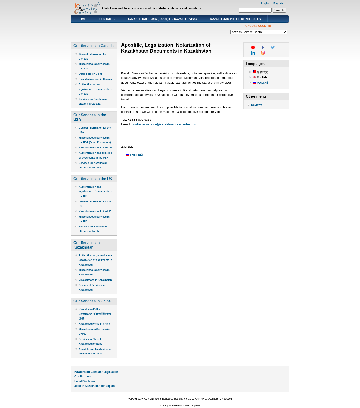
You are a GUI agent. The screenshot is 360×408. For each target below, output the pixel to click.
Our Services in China (92, 301)
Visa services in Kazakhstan (95, 279)
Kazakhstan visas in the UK (95, 211)
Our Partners (82, 376)
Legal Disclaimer (85, 381)
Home (82, 19)
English (260, 77)
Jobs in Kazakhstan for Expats (94, 386)
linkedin (253, 53)
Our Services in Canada (93, 46)
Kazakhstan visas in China (94, 323)
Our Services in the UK (92, 179)
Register (278, 3)
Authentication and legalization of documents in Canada (95, 89)
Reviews (256, 105)
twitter (273, 47)
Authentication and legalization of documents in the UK (95, 191)
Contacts (107, 19)
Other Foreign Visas (90, 73)
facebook (263, 47)
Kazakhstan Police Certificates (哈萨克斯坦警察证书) (95, 314)
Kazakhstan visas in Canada (95, 79)
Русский (134, 154)
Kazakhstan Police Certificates (235, 19)
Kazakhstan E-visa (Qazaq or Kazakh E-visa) (162, 19)
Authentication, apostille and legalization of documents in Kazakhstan (96, 260)
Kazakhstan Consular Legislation (96, 372)
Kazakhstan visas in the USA (96, 147)
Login (265, 3)
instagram (263, 53)
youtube (253, 47)
